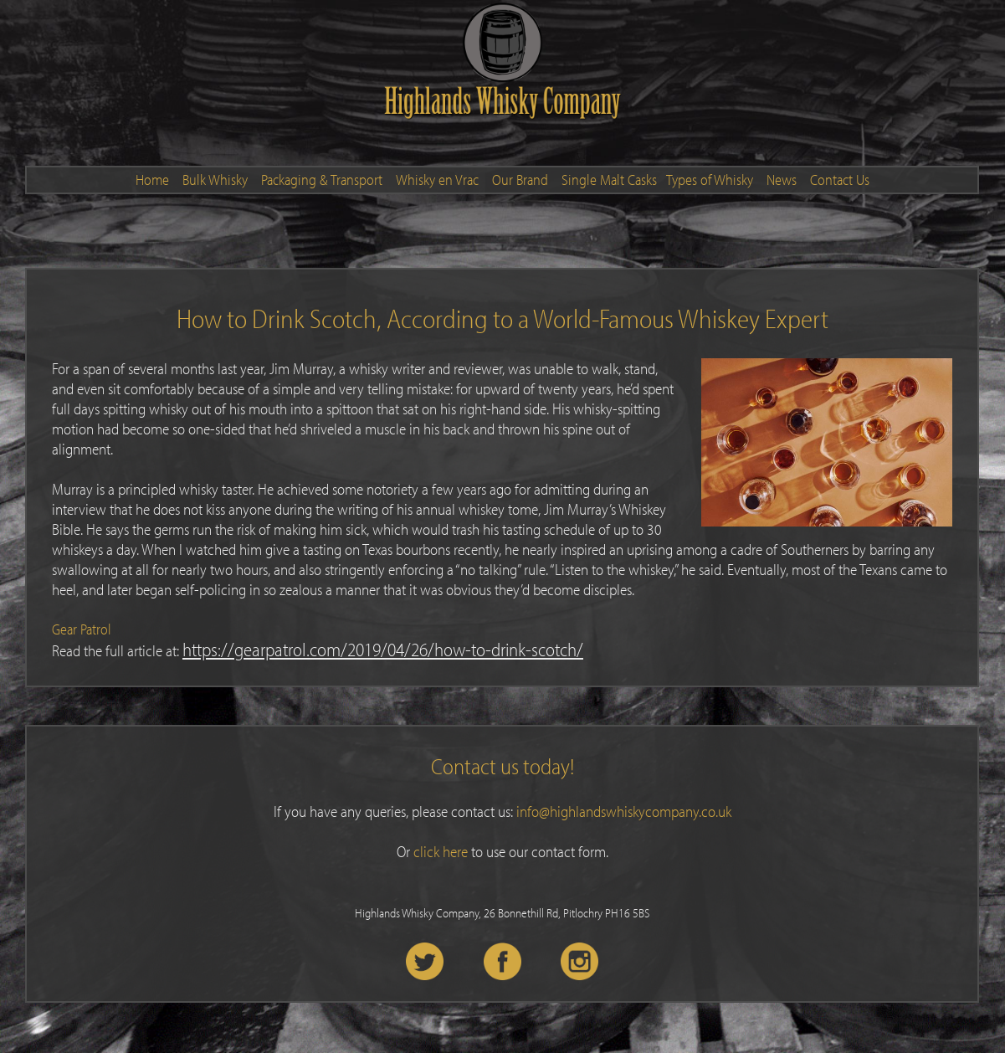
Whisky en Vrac (437, 179)
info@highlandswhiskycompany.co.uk (623, 811)
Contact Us (839, 179)
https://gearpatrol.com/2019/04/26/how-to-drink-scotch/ (382, 649)
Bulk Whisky (215, 179)
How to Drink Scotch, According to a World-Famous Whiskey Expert (502, 318)
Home (152, 179)
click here (440, 851)
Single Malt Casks (609, 179)
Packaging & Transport (321, 179)
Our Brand (520, 179)
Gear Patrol (81, 629)
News (782, 179)
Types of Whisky (709, 179)
